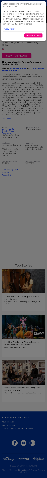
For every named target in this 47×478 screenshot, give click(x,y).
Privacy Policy (9, 29)
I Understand (33, 35)
